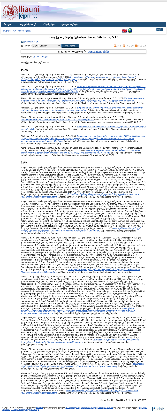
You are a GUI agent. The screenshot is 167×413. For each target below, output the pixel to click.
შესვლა (7, 31)
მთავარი (8, 24)
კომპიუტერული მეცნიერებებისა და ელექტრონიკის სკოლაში (89, 408)
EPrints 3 (39, 408)
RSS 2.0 (142, 46)
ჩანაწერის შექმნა (22, 31)
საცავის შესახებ (28, 24)
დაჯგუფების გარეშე (98, 51)
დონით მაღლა (31, 41)
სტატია (36, 56)
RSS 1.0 (130, 46)
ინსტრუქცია (49, 24)
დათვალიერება (69, 24)
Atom (118, 46)
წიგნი (45, 56)
